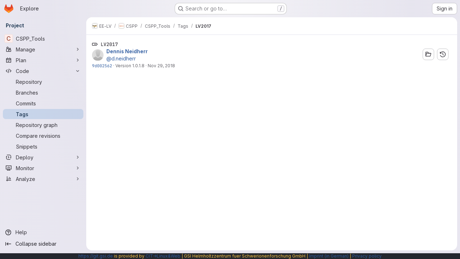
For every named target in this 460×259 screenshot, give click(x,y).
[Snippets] (43, 146)
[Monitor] (43, 168)
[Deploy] (43, 157)
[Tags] (43, 114)
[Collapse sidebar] (43, 244)
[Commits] (43, 103)
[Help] (43, 232)
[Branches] (43, 92)
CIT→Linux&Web (163, 256)
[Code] (43, 71)
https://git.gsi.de (95, 256)
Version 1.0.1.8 (129, 65)
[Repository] (43, 82)
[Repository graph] (43, 125)
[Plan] (43, 60)
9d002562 (102, 65)
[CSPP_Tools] (43, 38)
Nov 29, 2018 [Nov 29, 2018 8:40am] (161, 65)
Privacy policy (367, 256)
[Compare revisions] (43, 136)
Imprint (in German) (329, 256)
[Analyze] (43, 179)
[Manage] (43, 49)
